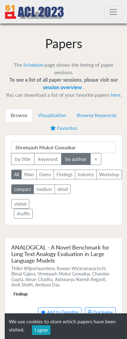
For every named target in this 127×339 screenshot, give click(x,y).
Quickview (100, 312)
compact (22, 189)
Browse (19, 115)
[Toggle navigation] (113, 12)
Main (29, 174)
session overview (63, 87)
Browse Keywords (97, 115)
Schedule (33, 65)
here (115, 95)
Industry (86, 174)
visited (20, 204)
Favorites (63, 128)
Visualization (52, 115)
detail (62, 189)
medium (44, 189)
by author (76, 158)
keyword (47, 158)
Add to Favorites (60, 312)
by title (22, 158)
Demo (45, 174)
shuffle (23, 213)
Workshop (109, 174)
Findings (64, 174)
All (16, 174)
